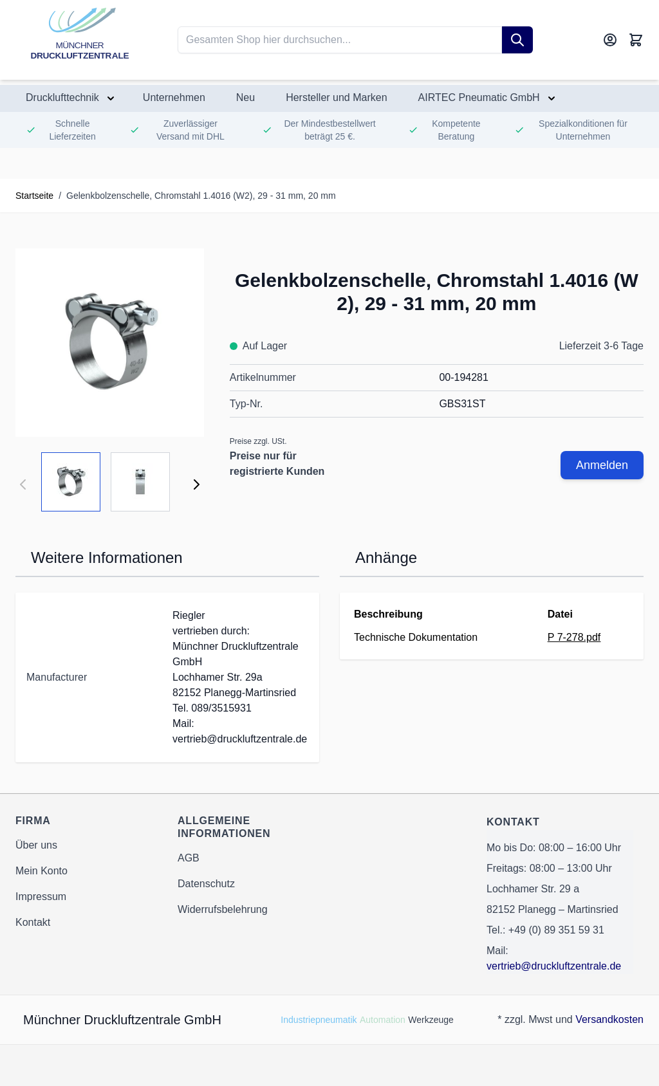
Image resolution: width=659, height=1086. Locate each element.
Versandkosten (609, 1019)
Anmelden (602, 465)
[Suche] (517, 39)
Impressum (40, 896)
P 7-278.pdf (574, 637)
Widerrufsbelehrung (223, 909)
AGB (189, 857)
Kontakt (32, 922)
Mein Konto (41, 870)
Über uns (36, 845)
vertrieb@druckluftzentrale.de (554, 966)
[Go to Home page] (79, 40)
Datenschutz (206, 883)
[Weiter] (196, 484)
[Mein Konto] (610, 40)
